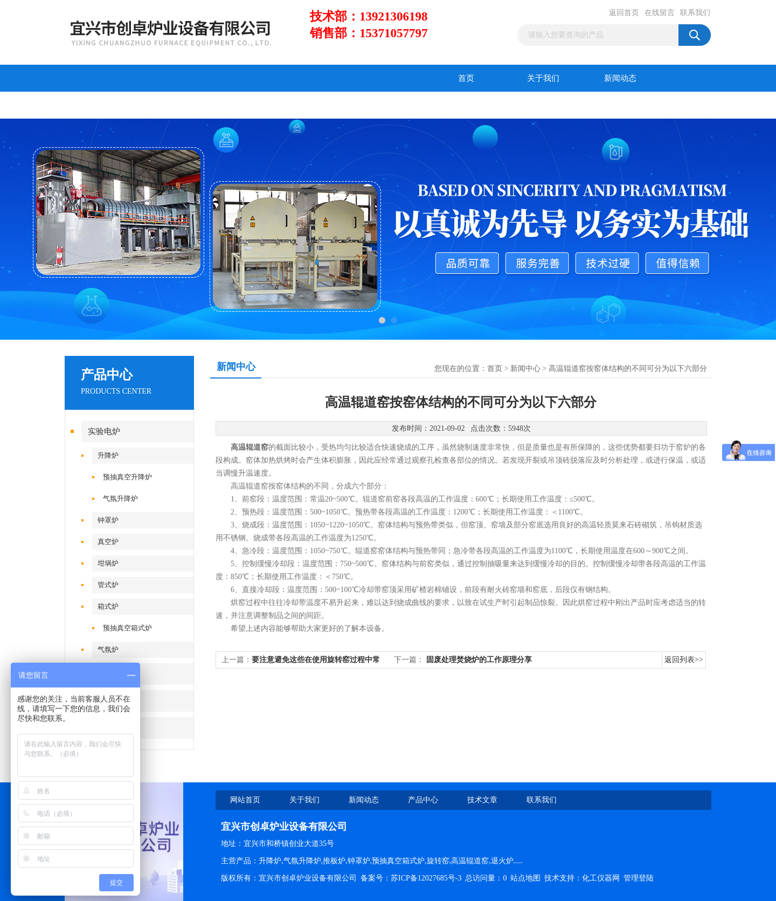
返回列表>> (683, 660)
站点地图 (525, 878)
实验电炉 (104, 431)
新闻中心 (525, 368)
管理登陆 (638, 878)
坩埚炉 (108, 563)
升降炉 (108, 455)
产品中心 (103, 105)
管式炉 (108, 585)
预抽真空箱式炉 (127, 628)
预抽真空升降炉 (127, 477)
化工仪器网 (601, 878)
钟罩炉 (108, 520)
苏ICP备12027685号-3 (426, 878)
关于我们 (543, 78)
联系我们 (695, 13)
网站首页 (245, 800)
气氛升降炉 (120, 498)
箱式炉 (108, 606)
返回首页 (624, 13)
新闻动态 (620, 78)
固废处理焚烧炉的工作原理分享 (479, 660)
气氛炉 (108, 649)
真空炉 (108, 542)
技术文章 (180, 105)
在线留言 (660, 13)
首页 (466, 78)
